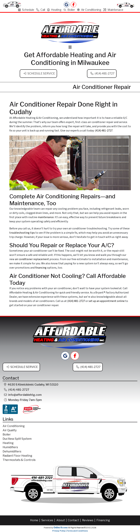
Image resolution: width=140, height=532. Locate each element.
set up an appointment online (107, 301)
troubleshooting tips (22, 233)
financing (40, 268)
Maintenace (113, 9)
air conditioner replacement (32, 259)
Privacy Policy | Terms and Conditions (70, 531)
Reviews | (89, 520)
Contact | (74, 520)
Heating (54, 9)
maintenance (46, 217)
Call (40, 9)
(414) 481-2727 (104, 73)
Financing (103, 520)
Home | (35, 520)
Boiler (69, 9)
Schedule (26, 9)
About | (61, 520)
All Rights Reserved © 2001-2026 (82, 527)
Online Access (61, 527)
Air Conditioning (89, 9)
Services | (48, 520)
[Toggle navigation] (70, 47)
